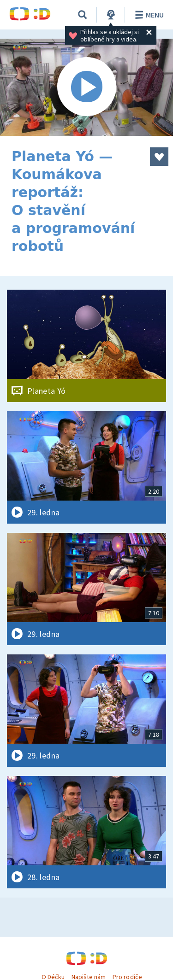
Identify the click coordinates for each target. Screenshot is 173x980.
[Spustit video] (86, 87)
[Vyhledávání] (82, 14)
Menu (148, 15)
